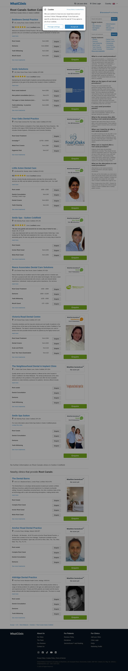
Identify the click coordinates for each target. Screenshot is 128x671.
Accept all (74, 27)
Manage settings (54, 27)
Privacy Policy (71, 9)
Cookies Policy (80, 9)
